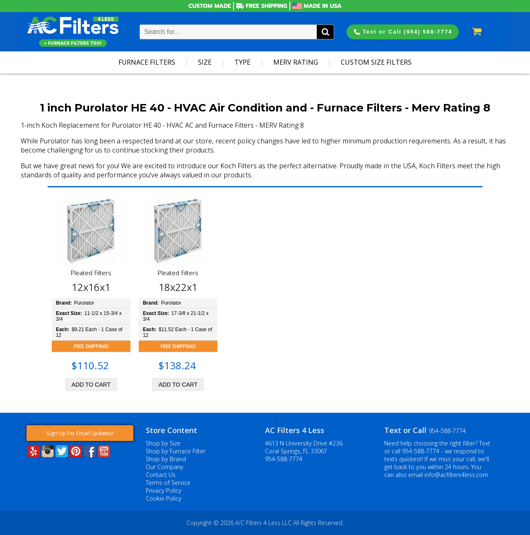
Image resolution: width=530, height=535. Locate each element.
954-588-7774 (283, 459)
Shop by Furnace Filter (175, 451)
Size (205, 62)
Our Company (164, 467)
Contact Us (161, 475)
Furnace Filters (146, 62)
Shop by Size (163, 443)
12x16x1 (91, 287)
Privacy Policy (163, 490)
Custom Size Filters (376, 62)
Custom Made (209, 6)
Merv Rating (295, 62)
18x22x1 (178, 287)
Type (242, 62)
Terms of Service (168, 483)
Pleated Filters (90, 273)
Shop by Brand (166, 459)
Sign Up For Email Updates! (79, 433)
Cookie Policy (163, 498)
